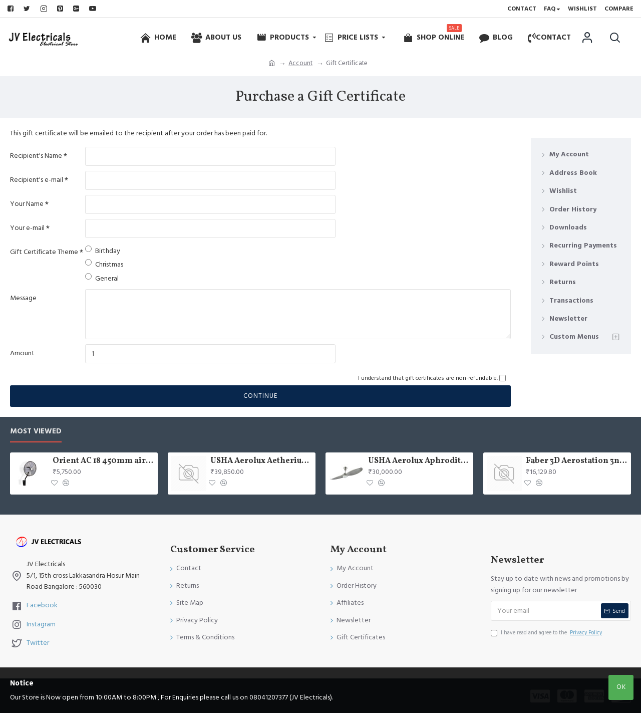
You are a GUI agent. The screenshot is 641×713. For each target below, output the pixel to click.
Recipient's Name (36, 156)
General (102, 278)
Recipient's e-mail (36, 180)
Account (300, 63)
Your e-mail (27, 228)
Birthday (102, 251)
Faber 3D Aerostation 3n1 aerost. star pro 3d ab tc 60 (576, 461)
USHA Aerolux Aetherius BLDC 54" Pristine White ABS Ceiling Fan (261, 461)
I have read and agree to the (547, 632)
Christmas (104, 264)
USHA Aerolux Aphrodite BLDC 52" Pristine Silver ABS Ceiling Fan (419, 461)
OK (621, 686)
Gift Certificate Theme (44, 252)
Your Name (27, 204)
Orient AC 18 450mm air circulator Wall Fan (103, 461)
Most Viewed (36, 431)
